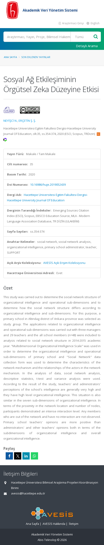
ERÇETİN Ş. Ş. (27, 121)
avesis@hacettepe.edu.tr (28, 493)
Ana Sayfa (10, 57)
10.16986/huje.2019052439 (48, 184)
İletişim (73, 524)
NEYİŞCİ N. (10, 121)
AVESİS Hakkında (54, 524)
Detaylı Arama (87, 46)
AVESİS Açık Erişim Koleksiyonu (64, 263)
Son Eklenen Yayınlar (35, 57)
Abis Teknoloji (47, 540)
